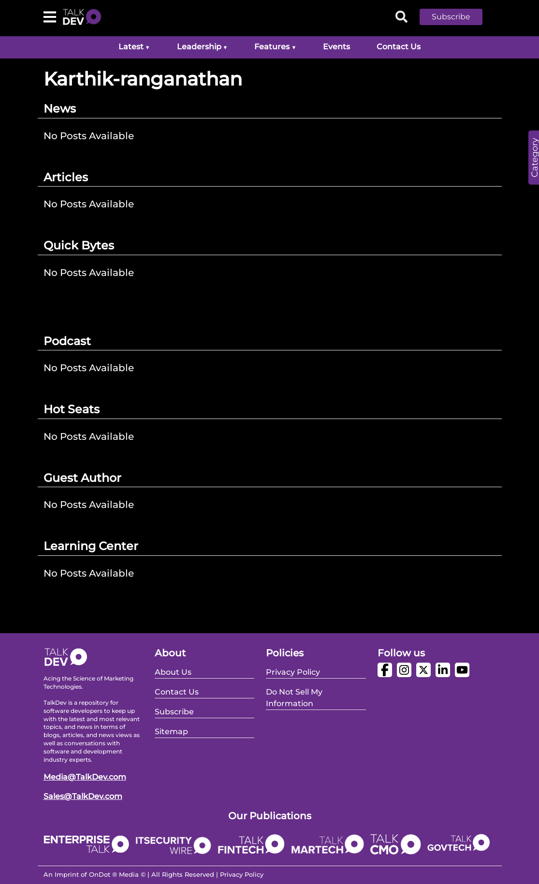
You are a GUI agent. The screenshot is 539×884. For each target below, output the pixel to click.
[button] (458, 17)
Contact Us (399, 46)
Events (336, 46)
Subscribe (451, 16)
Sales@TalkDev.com (83, 796)
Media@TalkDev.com (85, 777)
